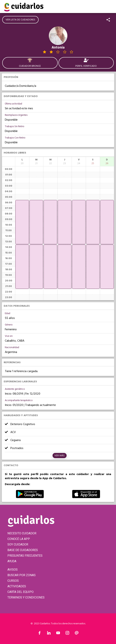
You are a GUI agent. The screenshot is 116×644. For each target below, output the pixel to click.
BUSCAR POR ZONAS (21, 575)
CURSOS (13, 580)
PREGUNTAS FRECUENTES (25, 555)
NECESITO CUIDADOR (21, 533)
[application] (22, 222)
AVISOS (12, 569)
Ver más (59, 455)
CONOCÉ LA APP (18, 539)
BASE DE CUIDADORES (22, 550)
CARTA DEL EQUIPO (20, 592)
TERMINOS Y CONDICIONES (26, 597)
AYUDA (11, 561)
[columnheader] (22, 161)
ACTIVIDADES (16, 586)
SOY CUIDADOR (17, 544)
